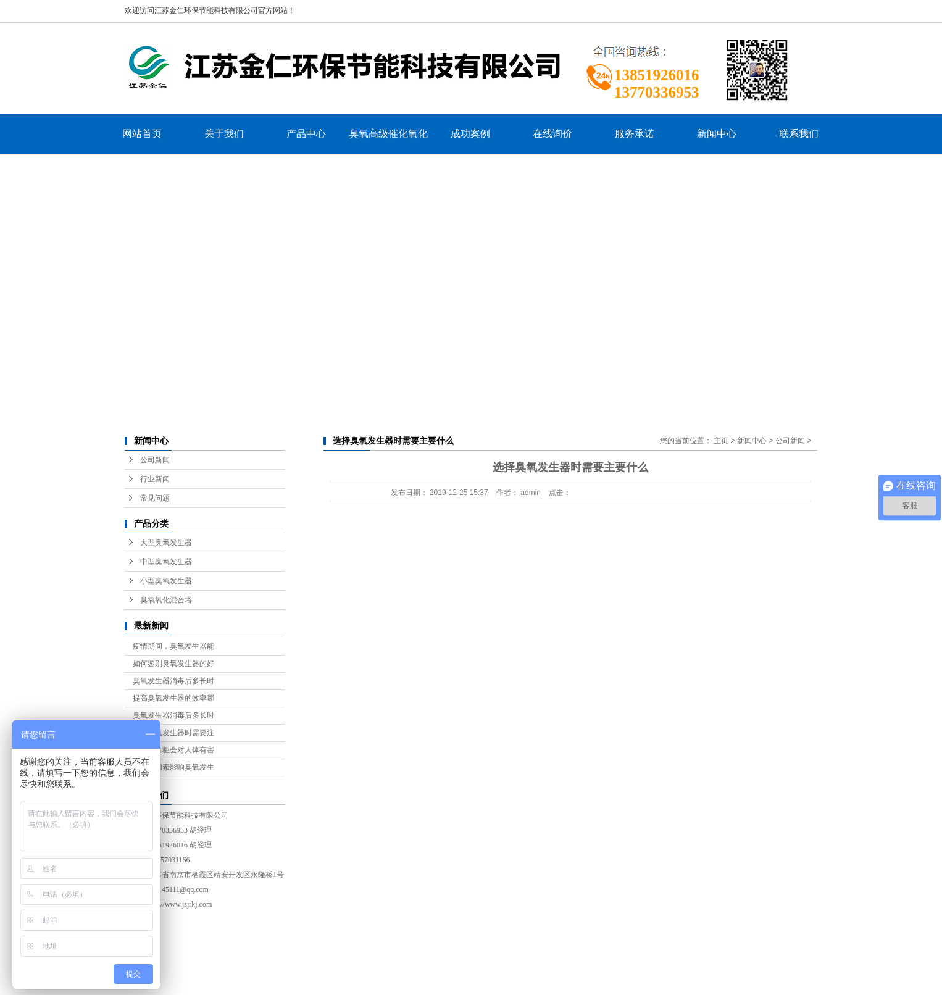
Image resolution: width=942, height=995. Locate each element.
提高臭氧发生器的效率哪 (173, 698)
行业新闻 (155, 479)
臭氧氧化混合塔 (166, 600)
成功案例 (470, 133)
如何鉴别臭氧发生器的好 (173, 663)
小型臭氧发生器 (166, 581)
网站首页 (142, 133)
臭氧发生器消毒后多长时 (173, 681)
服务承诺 (634, 133)
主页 (721, 440)
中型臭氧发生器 (166, 561)
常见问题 (155, 498)
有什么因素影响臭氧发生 (173, 767)
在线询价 (552, 133)
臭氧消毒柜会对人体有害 (173, 750)
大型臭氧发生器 (166, 542)
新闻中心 (716, 133)
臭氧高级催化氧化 (388, 133)
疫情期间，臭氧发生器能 (173, 646)
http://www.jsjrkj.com (179, 904)
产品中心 (306, 133)
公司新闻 (155, 460)
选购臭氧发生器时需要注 (173, 732)
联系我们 (799, 133)
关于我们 (224, 133)
